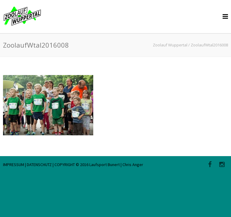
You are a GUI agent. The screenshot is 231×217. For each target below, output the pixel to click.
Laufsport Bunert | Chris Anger (116, 164)
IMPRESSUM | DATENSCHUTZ (28, 164)
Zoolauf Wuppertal (170, 45)
